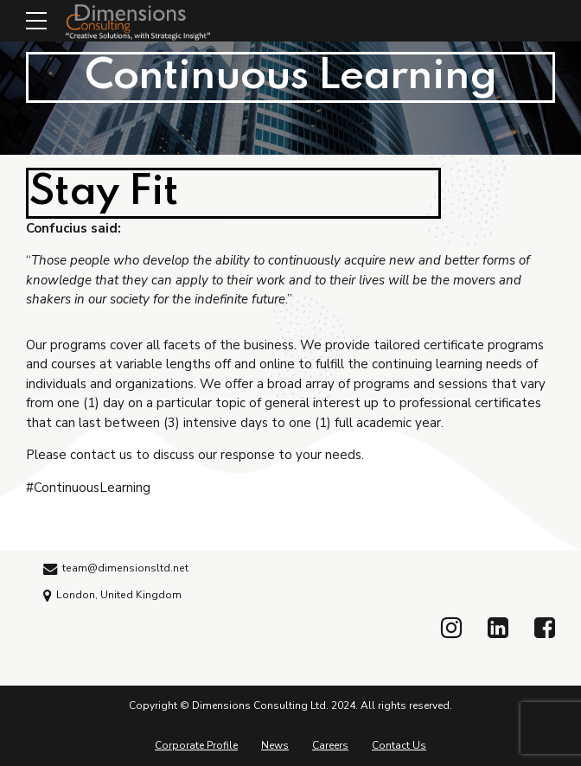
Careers (330, 745)
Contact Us (399, 745)
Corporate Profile (196, 745)
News (275, 745)
